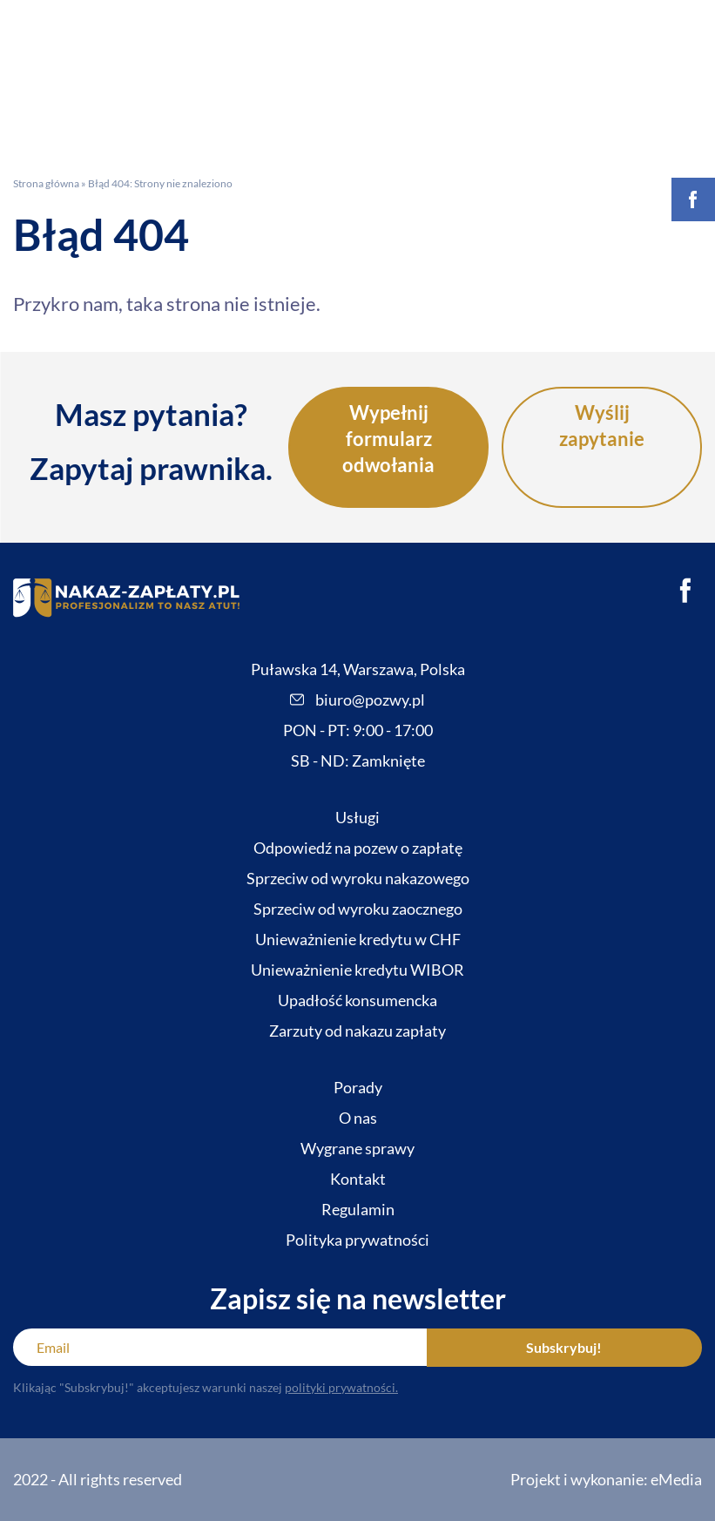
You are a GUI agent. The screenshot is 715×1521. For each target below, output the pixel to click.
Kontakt (358, 1178)
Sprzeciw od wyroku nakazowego (357, 878)
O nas (358, 1117)
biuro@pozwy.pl (357, 699)
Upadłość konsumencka (357, 1000)
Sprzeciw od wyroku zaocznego (357, 908)
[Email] (220, 1347)
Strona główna (46, 183)
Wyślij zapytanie (601, 425)
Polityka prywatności (357, 1239)
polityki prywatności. (341, 1387)
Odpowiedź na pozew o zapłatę (357, 847)
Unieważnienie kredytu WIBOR (357, 969)
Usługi (357, 817)
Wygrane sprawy (357, 1148)
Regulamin (358, 1209)
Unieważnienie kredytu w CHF (358, 939)
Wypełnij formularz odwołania (388, 439)
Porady (358, 1087)
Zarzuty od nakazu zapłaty (357, 1030)
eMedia (676, 1479)
